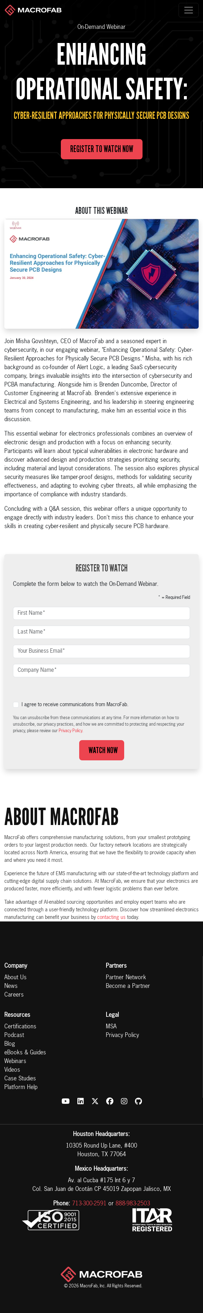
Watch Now (102, 750)
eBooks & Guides (25, 1053)
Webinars (15, 1061)
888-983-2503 (133, 1204)
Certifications (20, 1027)
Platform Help (20, 1087)
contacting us (111, 917)
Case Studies (20, 1079)
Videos (12, 1070)
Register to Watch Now (101, 149)
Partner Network (126, 978)
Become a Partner (128, 986)
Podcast (14, 1035)
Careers (14, 995)
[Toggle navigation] (189, 10)
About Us (15, 978)
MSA (111, 1027)
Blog (9, 1044)
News (11, 986)
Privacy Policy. (71, 731)
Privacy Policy (122, 1035)
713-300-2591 (89, 1204)
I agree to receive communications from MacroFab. (75, 704)
